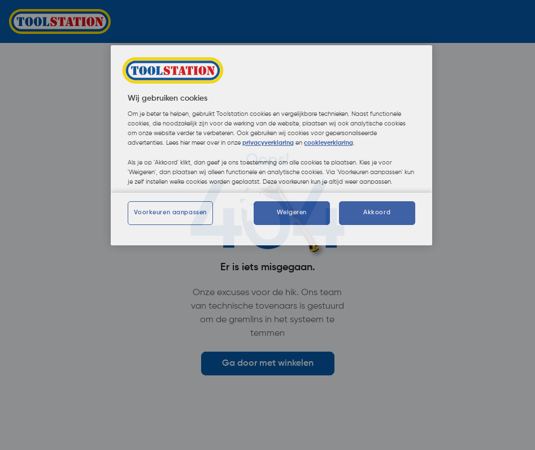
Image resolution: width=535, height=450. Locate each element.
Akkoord (376, 212)
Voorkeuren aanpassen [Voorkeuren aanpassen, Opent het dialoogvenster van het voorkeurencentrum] (170, 212)
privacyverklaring (268, 143)
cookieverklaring (328, 143)
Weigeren (292, 212)
